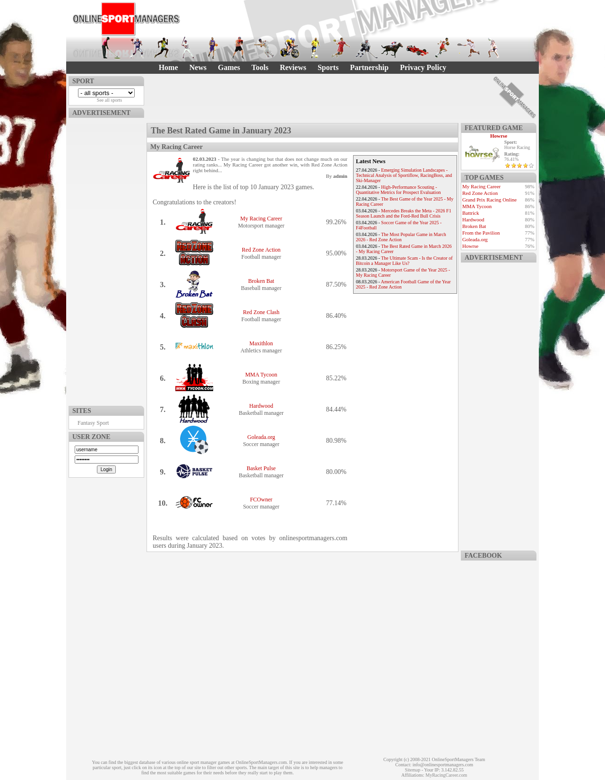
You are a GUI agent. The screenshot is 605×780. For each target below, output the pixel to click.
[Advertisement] (106, 260)
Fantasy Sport (93, 423)
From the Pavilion (481, 233)
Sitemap (412, 769)
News (198, 67)
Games (229, 67)
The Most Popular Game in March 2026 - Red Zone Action (401, 237)
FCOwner (261, 499)
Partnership (369, 67)
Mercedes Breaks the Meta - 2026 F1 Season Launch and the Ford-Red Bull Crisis (403, 213)
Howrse (498, 136)
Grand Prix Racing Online (489, 199)
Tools (259, 67)
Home (168, 67)
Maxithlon (261, 343)
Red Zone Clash (261, 312)
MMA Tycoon (261, 374)
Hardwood (261, 406)
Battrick (470, 213)
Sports (328, 67)
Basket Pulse (261, 468)
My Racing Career (261, 218)
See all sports (109, 100)
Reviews (293, 67)
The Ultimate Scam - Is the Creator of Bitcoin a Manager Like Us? (404, 260)
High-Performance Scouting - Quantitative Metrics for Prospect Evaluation (398, 189)
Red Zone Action (261, 249)
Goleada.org (261, 437)
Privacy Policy (423, 67)
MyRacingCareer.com (446, 775)
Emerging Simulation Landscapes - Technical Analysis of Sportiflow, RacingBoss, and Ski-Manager (404, 175)
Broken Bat (261, 281)
